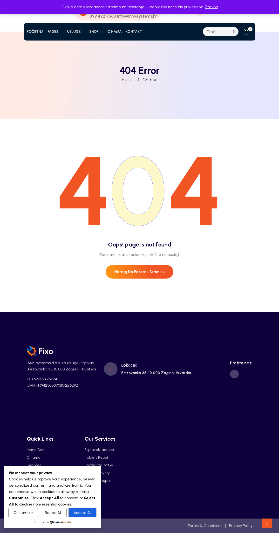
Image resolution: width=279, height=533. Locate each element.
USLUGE (74, 31)
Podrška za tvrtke (99, 465)
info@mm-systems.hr (137, 16)
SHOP (94, 31)
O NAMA (114, 31)
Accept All (82, 512)
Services (34, 465)
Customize (23, 512)
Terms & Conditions (204, 525)
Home (127, 79)
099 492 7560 (102, 16)
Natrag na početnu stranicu (139, 272)
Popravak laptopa (99, 450)
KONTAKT (134, 31)
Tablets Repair (97, 458)
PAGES (53, 31)
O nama (34, 458)
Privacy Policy (240, 525)
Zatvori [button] (211, 7)
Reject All (53, 512)
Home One (35, 450)
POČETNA (35, 31)
